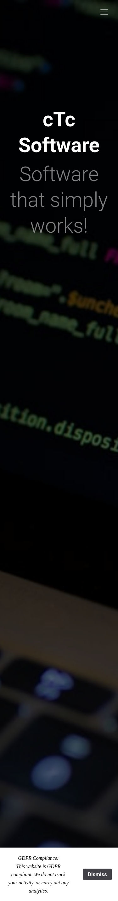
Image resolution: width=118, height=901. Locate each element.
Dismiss (97, 874)
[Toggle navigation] (104, 12)
